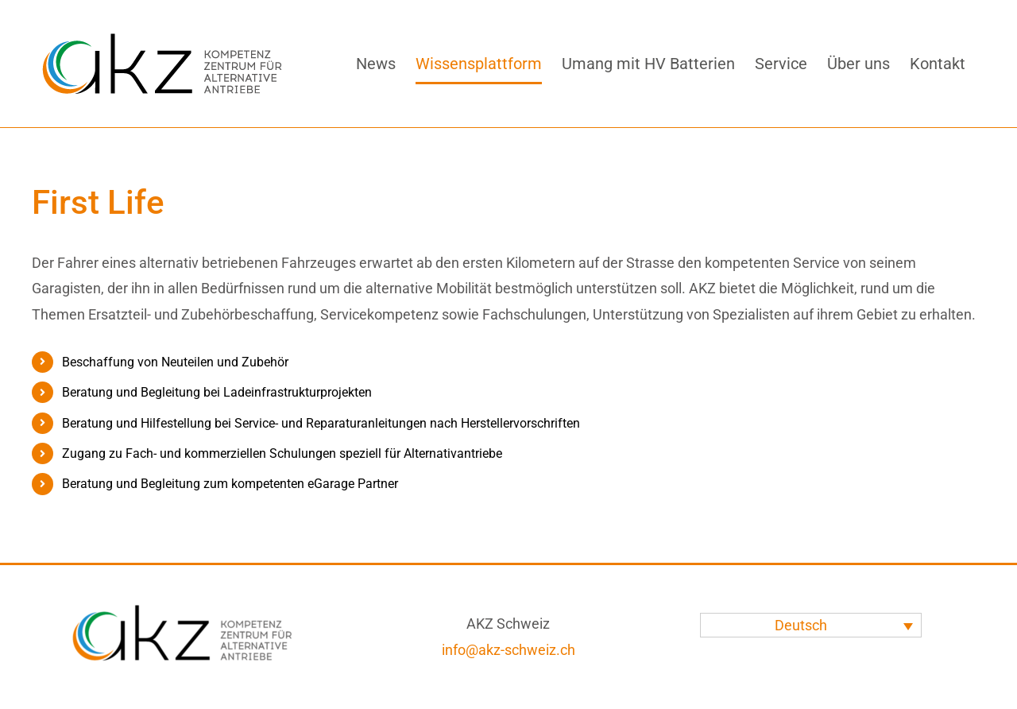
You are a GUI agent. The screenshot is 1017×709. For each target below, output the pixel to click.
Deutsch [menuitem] (801, 625)
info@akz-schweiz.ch (508, 649)
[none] (811, 625)
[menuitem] (811, 625)
